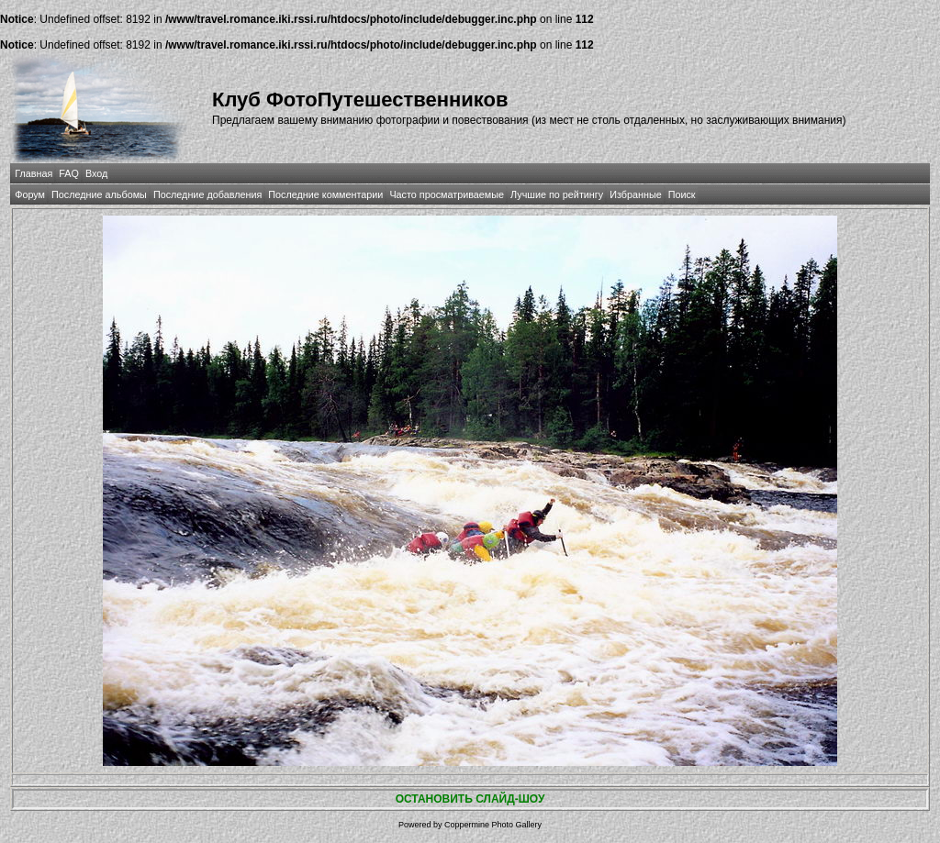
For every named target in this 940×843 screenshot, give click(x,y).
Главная (33, 173)
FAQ (69, 173)
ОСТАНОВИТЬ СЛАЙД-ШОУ (470, 799)
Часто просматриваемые (446, 194)
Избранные (635, 194)
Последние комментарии (325, 194)
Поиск (682, 194)
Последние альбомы (99, 194)
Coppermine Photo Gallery (493, 824)
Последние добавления (207, 194)
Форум (30, 194)
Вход (96, 173)
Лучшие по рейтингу (556, 194)
